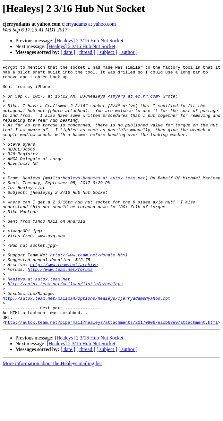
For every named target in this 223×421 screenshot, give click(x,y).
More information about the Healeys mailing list (52, 415)
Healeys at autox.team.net (39, 322)
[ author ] (128, 52)
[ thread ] (85, 52)
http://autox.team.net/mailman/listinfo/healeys (65, 328)
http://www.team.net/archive (64, 305)
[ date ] (68, 52)
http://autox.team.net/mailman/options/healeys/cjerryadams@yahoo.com (86, 345)
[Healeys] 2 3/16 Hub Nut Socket (89, 40)
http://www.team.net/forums (60, 311)
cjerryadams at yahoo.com (89, 24)
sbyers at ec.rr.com (134, 103)
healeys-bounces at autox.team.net (104, 201)
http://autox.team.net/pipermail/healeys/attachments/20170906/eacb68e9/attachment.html (111, 374)
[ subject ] (107, 52)
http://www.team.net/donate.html (89, 293)
